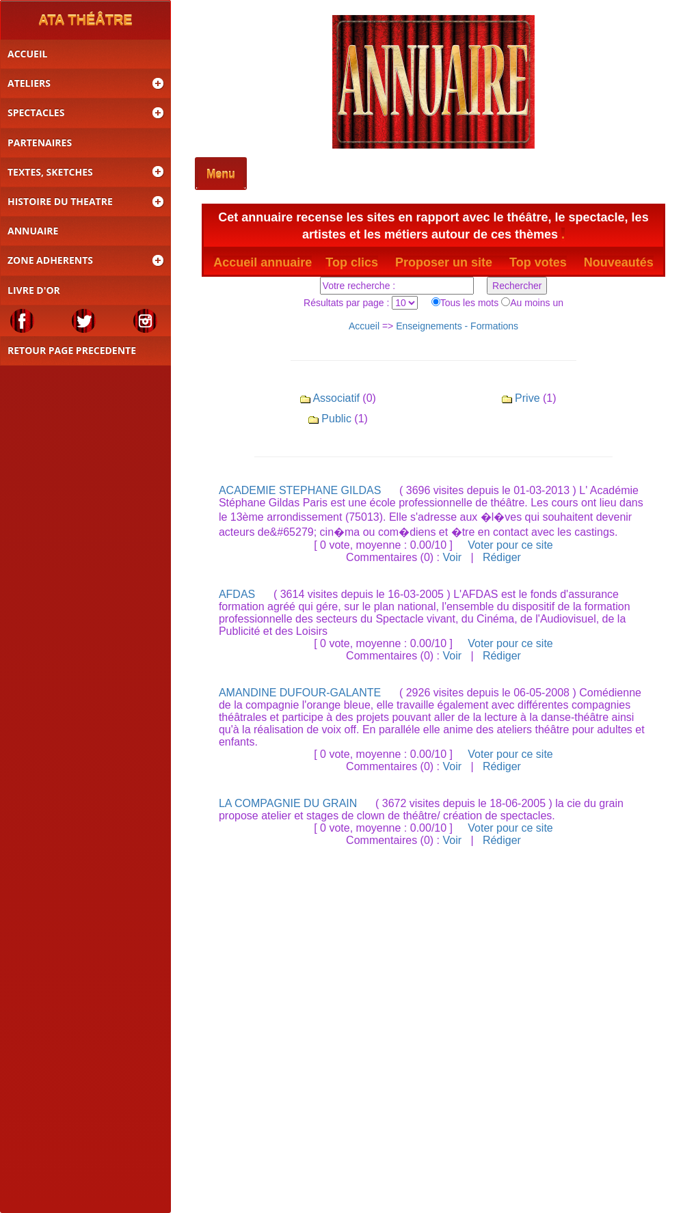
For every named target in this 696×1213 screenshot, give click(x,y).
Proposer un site (452, 262)
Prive (527, 398)
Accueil (364, 326)
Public (336, 418)
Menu (220, 174)
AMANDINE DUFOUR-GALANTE (300, 692)
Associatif (335, 398)
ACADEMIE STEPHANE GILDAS (300, 490)
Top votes (538, 262)
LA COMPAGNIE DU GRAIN (288, 803)
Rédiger (502, 557)
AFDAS (237, 594)
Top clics (351, 262)
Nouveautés (619, 262)
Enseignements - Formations (457, 326)
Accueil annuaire (262, 262)
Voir (451, 557)
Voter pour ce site (510, 545)
